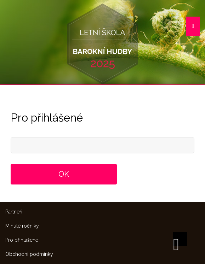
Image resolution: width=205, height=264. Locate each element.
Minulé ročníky (22, 226)
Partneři (13, 212)
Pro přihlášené (21, 240)
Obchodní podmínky (29, 254)
